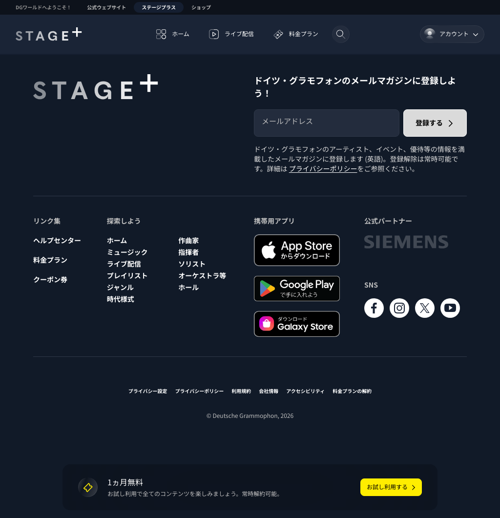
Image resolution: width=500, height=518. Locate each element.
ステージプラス (159, 7)
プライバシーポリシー (323, 169)
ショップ (201, 7)
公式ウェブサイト (106, 7)
